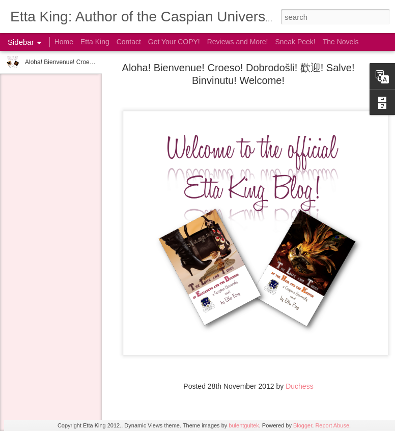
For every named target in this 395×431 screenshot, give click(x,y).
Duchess (299, 386)
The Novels (341, 42)
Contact (129, 42)
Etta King (94, 42)
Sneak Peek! (295, 42)
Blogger (302, 425)
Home (63, 42)
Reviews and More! (237, 42)
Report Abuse (332, 425)
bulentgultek (244, 425)
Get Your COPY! (174, 42)
